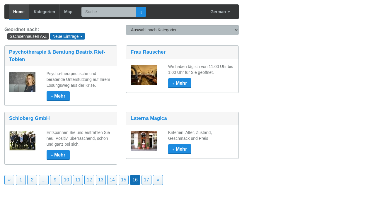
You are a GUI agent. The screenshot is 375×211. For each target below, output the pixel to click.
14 (112, 179)
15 (123, 179)
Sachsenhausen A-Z (28, 36)
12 (89, 179)
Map (68, 11)
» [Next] (158, 179)
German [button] (220, 11)
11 (78, 179)
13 (100, 179)
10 (66, 179)
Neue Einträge (67, 36)
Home (19, 11)
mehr (58, 95)
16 (135, 179)
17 (146, 179)
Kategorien (44, 11)
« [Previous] (9, 179)
